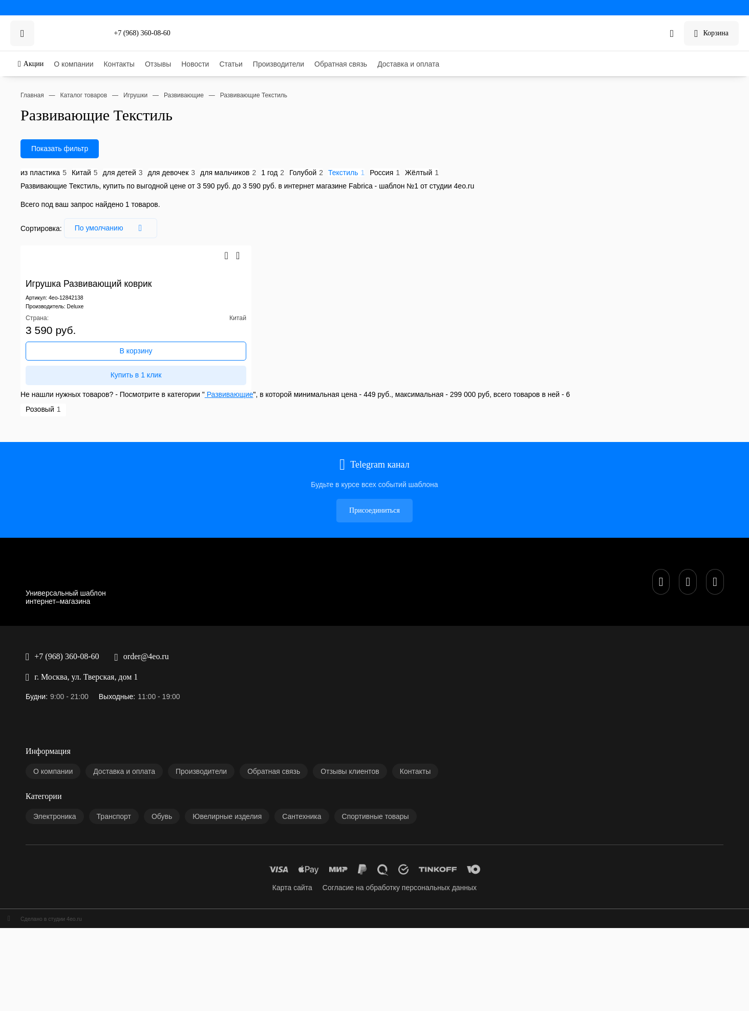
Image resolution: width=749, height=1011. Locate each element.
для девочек (119, 236)
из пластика (24, 236)
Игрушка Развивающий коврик (51, 326)
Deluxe (64, 357)
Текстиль (249, 236)
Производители (48, 118)
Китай (55, 236)
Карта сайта (43, 781)
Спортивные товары (55, 750)
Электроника (44, 709)
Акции (14, 62)
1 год (195, 236)
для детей (82, 236)
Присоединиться (29, 498)
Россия (277, 236)
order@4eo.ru (24, 546)
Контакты (39, 86)
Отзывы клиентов (51, 671)
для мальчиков (162, 236)
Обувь (34, 726)
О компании (43, 77)
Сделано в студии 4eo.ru (40, 813)
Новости (38, 102)
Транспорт (40, 718)
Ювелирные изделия (56, 734)
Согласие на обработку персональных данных (94, 789)
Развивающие (196, 437)
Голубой (219, 236)
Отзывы (37, 94)
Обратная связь (48, 127)
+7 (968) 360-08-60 (32, 31)
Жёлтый (303, 236)
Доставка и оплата (52, 135)
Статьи (35, 110)
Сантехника (42, 742)
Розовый (18, 452)
